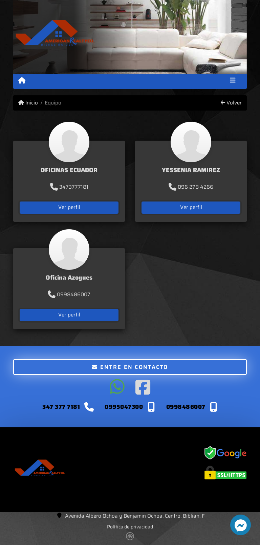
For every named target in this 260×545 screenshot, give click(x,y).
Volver (231, 103)
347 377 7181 (62, 406)
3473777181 (69, 187)
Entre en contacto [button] (130, 367)
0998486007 (69, 294)
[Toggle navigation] (233, 81)
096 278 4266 (191, 187)
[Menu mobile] (21, 81)
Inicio (28, 103)
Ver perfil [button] (69, 207)
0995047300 (124, 406)
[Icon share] (117, 387)
